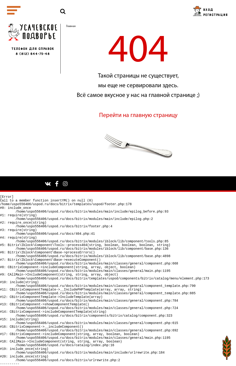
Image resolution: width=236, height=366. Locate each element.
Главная (71, 26)
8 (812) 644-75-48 (32, 54)
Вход (208, 10)
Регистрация (215, 15)
